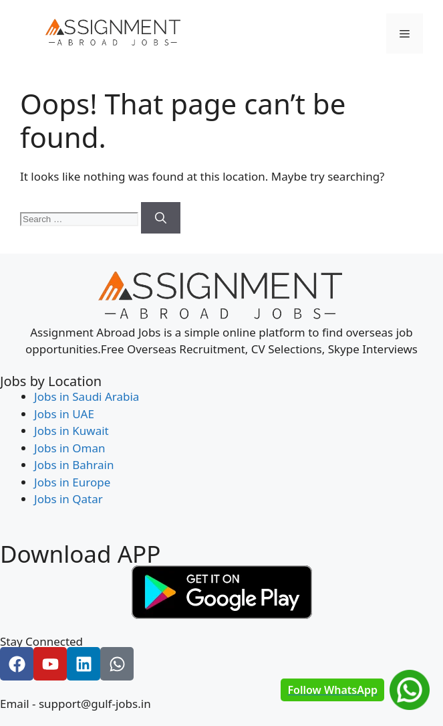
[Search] (160, 218)
